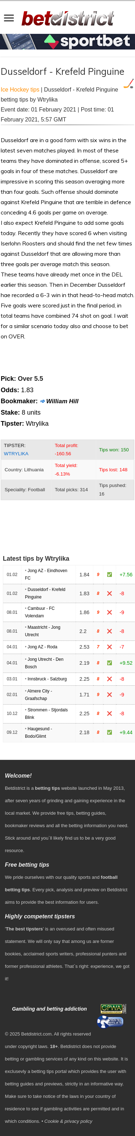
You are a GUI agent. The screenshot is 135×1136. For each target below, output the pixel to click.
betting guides (90, 813)
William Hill (62, 401)
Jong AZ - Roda (42, 646)
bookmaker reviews (25, 825)
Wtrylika (16, 453)
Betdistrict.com (36, 1034)
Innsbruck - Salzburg (47, 678)
